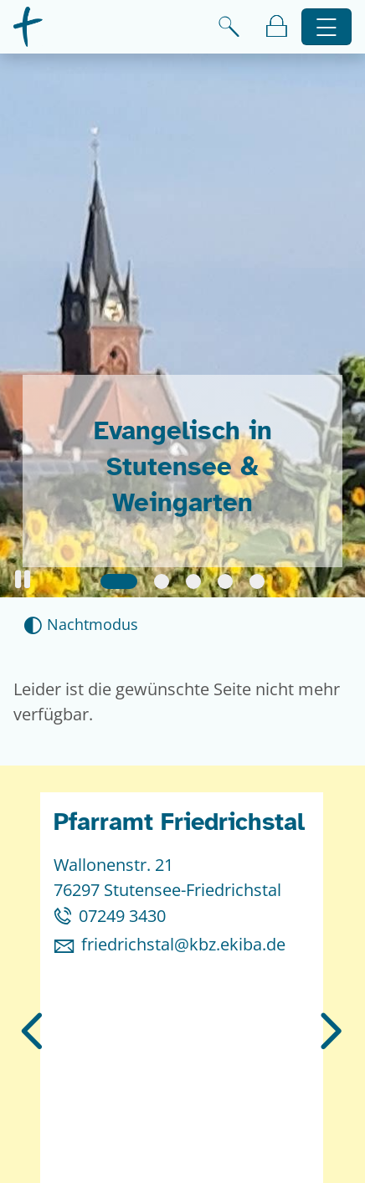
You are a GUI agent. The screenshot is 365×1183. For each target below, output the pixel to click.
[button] (22, 579)
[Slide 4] (225, 581)
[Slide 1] (118, 581)
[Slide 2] (161, 581)
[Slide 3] (193, 581)
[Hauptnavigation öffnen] (326, 27)
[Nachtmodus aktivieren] (80, 624)
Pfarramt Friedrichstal (179, 822)
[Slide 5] (257, 581)
